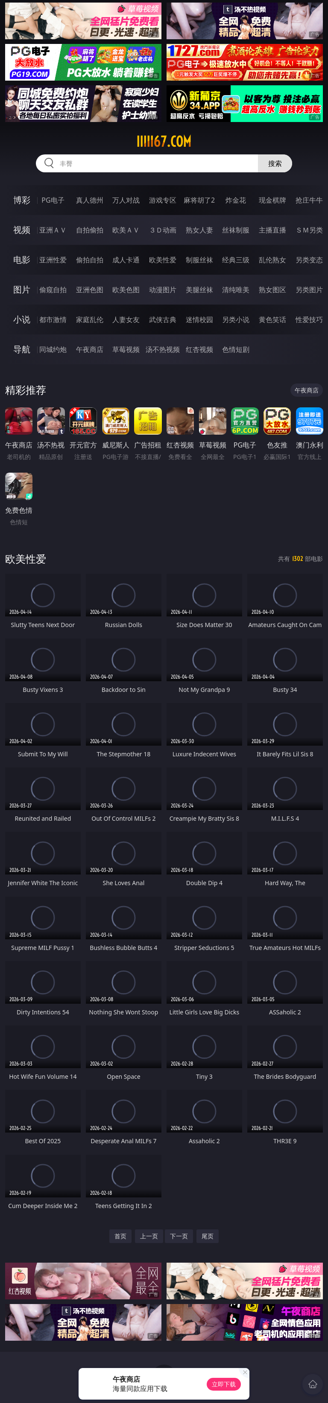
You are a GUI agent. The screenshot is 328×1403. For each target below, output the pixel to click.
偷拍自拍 (89, 259)
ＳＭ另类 (309, 230)
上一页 (149, 1236)
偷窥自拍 (53, 289)
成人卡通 (126, 259)
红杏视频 (199, 349)
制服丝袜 (199, 259)
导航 (21, 349)
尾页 (208, 1236)
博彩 (21, 200)
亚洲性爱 (53, 259)
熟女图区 (272, 289)
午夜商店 (89, 349)
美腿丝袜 (199, 289)
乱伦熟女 (272, 259)
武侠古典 (162, 319)
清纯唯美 (235, 289)
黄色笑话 (272, 319)
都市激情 (53, 319)
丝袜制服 (235, 230)
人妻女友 (126, 319)
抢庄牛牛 (309, 200)
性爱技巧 (309, 319)
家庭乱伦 (89, 319)
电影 (21, 259)
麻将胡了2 (199, 200)
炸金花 (236, 200)
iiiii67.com (163, 141)
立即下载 (224, 1384)
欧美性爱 (162, 259)
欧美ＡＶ (126, 230)
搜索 (275, 163)
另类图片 (309, 289)
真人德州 (89, 200)
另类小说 (235, 319)
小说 (21, 319)
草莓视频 (126, 349)
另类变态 (309, 259)
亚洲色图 (89, 289)
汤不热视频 (163, 349)
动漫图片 (162, 289)
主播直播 (272, 230)
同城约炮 (53, 349)
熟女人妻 (199, 230)
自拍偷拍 (89, 230)
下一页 (179, 1236)
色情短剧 (235, 349)
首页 (120, 1236)
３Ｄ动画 (162, 230)
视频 (21, 229)
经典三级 (235, 259)
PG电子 (52, 200)
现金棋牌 (272, 200)
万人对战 (126, 200)
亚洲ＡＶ (53, 230)
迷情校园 (199, 319)
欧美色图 (126, 289)
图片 (21, 289)
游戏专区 (162, 200)
